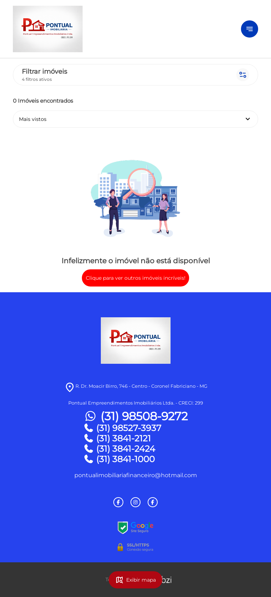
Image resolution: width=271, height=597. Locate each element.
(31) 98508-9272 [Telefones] (135, 416)
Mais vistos (135, 119)
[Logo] (105, 29)
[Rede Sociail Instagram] (135, 502)
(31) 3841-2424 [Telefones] (119, 449)
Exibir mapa (135, 580)
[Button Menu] (249, 29)
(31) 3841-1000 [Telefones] (119, 459)
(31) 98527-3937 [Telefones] (122, 428)
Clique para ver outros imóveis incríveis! (136, 278)
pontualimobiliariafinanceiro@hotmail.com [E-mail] (135, 475)
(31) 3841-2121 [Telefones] (117, 438)
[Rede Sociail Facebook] (118, 502)
